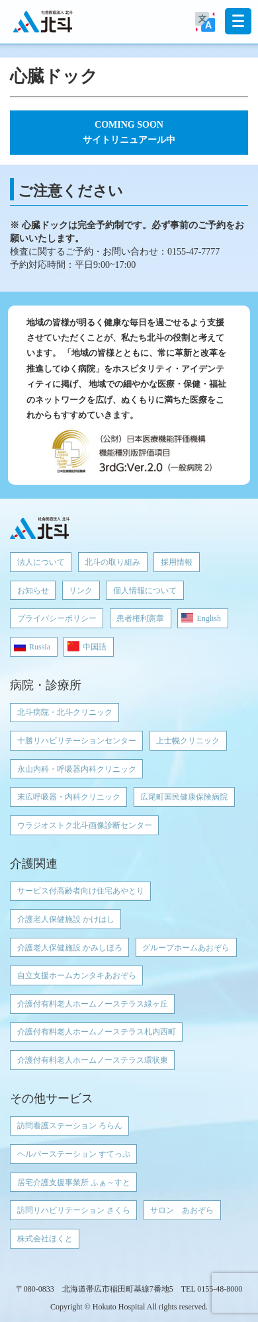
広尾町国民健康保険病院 (184, 797)
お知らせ (33, 590)
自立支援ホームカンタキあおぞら (76, 975)
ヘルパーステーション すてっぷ (73, 1154)
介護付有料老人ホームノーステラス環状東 (92, 1060)
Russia (39, 646)
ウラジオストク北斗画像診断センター (84, 825)
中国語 (95, 646)
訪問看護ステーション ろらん (69, 1125)
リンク (81, 590)
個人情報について (145, 590)
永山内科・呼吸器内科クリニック (76, 769)
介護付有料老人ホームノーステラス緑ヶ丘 (92, 1004)
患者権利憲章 (140, 618)
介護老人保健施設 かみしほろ (69, 947)
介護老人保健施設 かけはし (65, 919)
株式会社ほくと (45, 1238)
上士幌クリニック (188, 740)
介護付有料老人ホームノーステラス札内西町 (96, 1031)
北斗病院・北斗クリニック (64, 712)
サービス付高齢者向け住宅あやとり (80, 890)
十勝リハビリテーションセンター (76, 740)
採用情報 (177, 562)
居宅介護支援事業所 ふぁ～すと (73, 1182)
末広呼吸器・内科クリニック (68, 797)
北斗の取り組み (112, 562)
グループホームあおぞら (186, 947)
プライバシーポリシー (57, 618)
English (208, 618)
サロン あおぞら (182, 1210)
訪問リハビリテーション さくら (73, 1210)
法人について (41, 562)
